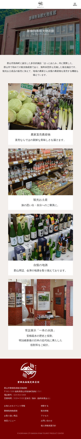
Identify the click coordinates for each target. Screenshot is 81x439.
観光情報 (44, 410)
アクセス (44, 415)
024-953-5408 (20, 394)
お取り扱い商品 (10, 415)
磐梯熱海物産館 (10, 410)
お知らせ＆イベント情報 (14, 405)
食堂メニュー (10, 420)
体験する (44, 405)
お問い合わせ (46, 420)
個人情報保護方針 (48, 425)
